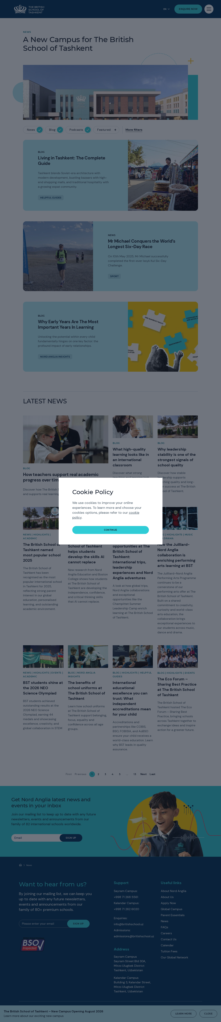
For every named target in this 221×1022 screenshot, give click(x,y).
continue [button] (110, 529)
